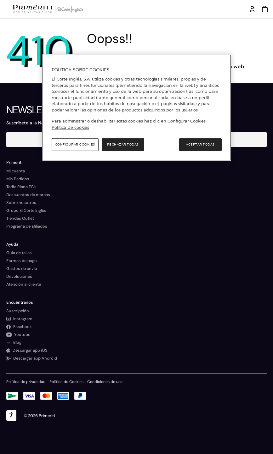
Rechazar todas (123, 144)
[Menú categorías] (6, 9)
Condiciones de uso (104, 381)
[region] (136, 107)
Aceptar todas (200, 144)
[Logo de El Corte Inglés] (69, 9)
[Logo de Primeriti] (33, 9)
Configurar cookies (75, 144)
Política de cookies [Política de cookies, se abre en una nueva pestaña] (70, 127)
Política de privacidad (26, 381)
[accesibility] (11, 415)
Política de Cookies (66, 381)
